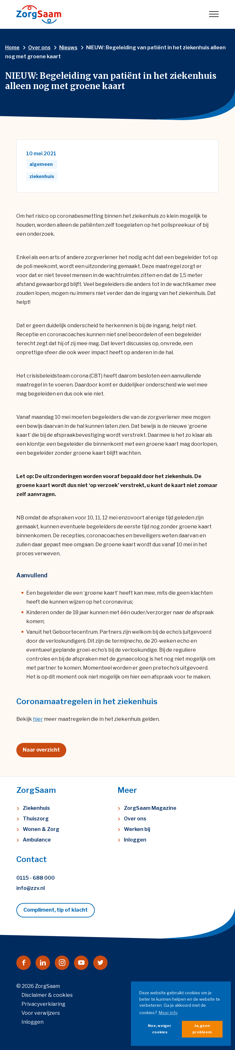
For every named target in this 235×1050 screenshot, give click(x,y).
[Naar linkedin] (43, 963)
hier (38, 719)
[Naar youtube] (81, 963)
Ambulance (37, 840)
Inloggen (135, 840)
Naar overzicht (41, 750)
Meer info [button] (168, 1012)
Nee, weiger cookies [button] (159, 1028)
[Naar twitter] (100, 963)
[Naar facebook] (23, 963)
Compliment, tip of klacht (55, 910)
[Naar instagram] (62, 963)
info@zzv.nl (30, 888)
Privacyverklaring (43, 1004)
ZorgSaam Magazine (150, 808)
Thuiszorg (36, 819)
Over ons (135, 819)
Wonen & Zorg (41, 829)
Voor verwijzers (40, 1013)
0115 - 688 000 (35, 878)
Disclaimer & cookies (47, 995)
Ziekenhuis (36, 808)
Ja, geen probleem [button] (202, 1028)
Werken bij (137, 829)
